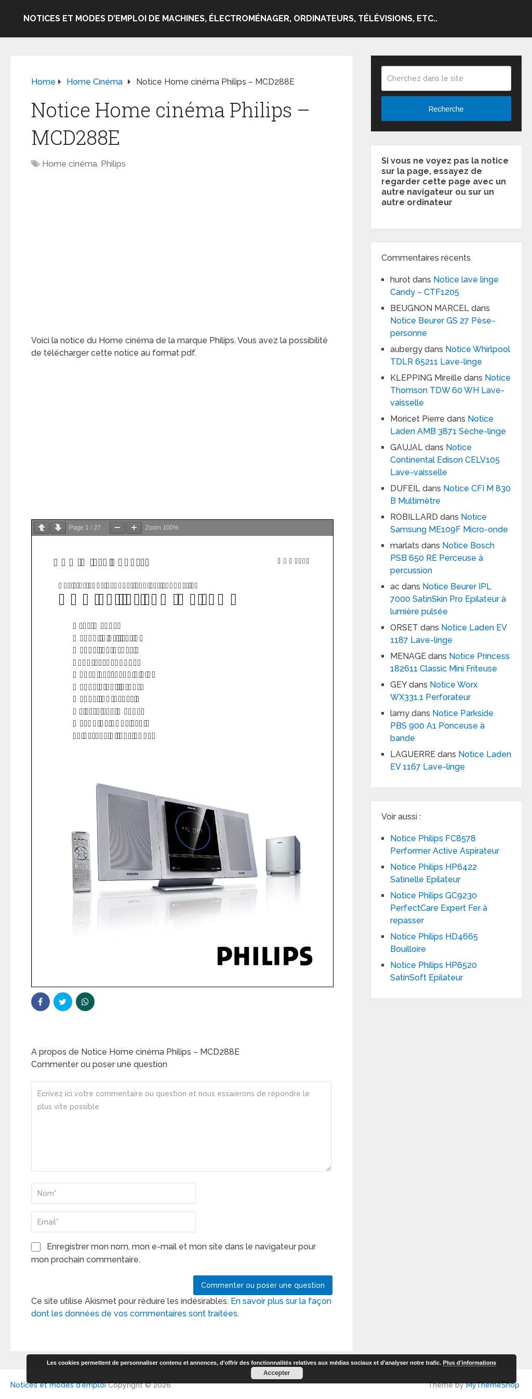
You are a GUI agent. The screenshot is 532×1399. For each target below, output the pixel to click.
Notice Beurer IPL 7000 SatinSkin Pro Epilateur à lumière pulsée (449, 599)
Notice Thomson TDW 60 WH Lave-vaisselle (450, 390)
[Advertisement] (181, 257)
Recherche (446, 109)
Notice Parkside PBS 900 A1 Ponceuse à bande (442, 725)
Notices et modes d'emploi (58, 1385)
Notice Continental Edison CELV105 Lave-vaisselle (445, 459)
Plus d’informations (470, 1363)
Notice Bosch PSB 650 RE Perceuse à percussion (442, 558)
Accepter (276, 1373)
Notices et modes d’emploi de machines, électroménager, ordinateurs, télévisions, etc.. (230, 18)
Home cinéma (69, 164)
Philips (113, 164)
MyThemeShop (493, 1385)
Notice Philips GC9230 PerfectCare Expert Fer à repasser (439, 908)
